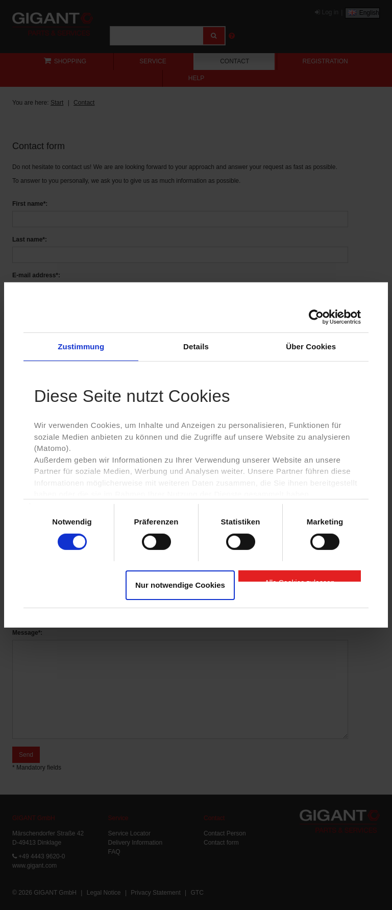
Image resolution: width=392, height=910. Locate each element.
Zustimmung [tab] (81, 346)
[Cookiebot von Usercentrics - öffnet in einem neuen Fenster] (316, 317)
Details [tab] (196, 346)
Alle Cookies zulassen (300, 580)
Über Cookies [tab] (311, 346)
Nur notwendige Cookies (180, 585)
